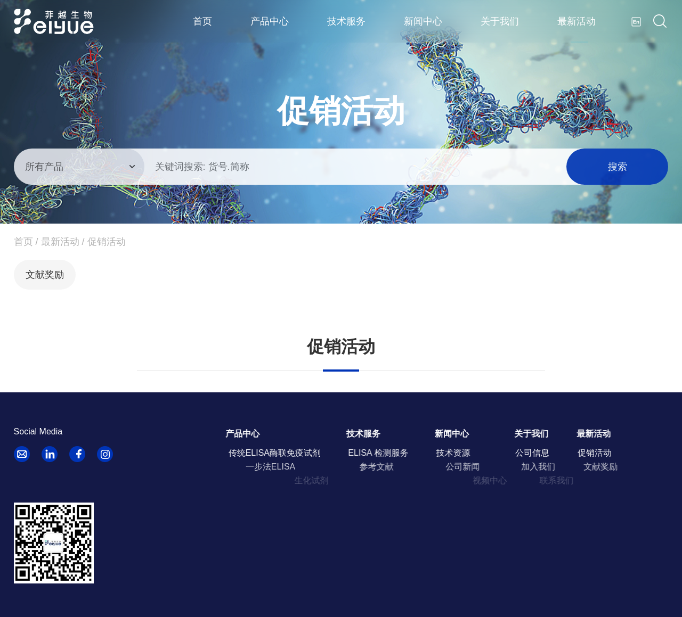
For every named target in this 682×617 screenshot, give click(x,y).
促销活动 (106, 241)
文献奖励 (45, 274)
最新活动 (576, 21)
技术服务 (346, 21)
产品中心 (269, 21)
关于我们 (500, 21)
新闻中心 (423, 21)
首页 (202, 21)
